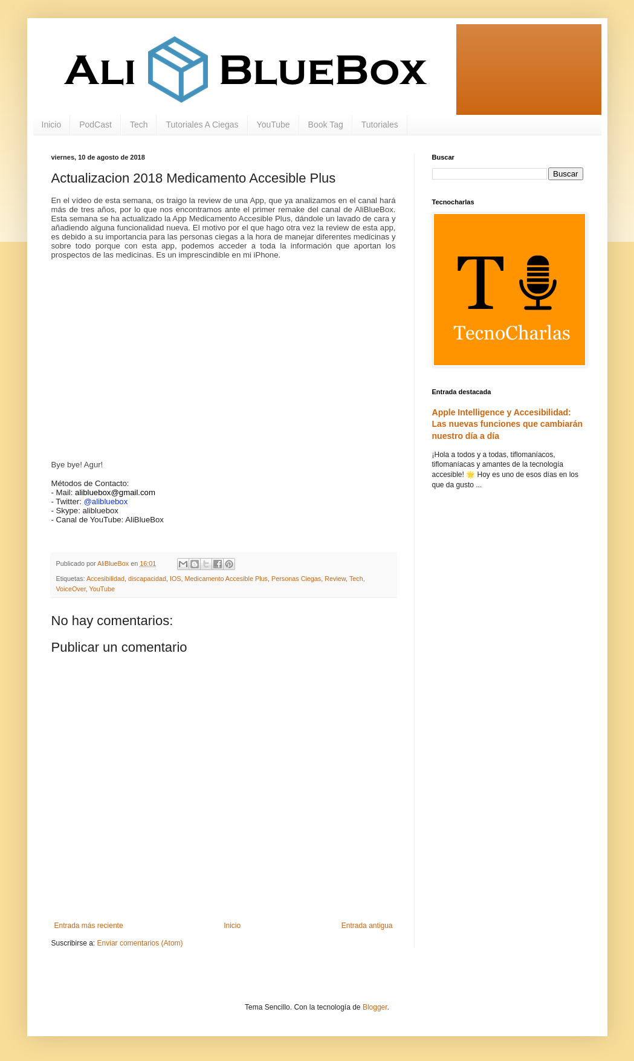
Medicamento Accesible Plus (226, 578)
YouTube (273, 124)
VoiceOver (71, 588)
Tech (139, 124)
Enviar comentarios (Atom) (140, 943)
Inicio (52, 124)
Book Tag (325, 124)
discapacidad (147, 578)
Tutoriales (379, 124)
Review (335, 578)
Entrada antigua (367, 925)
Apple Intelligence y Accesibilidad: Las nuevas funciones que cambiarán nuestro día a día (507, 424)
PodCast (95, 124)
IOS (175, 578)
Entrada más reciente (88, 925)
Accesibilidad (105, 578)
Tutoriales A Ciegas (202, 124)
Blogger (375, 1007)
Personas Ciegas (296, 578)
